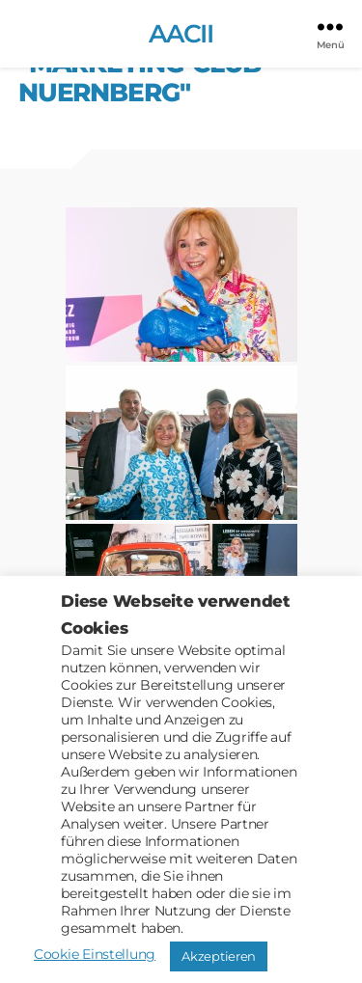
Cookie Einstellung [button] (94, 954)
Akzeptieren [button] (218, 956)
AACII (181, 33)
